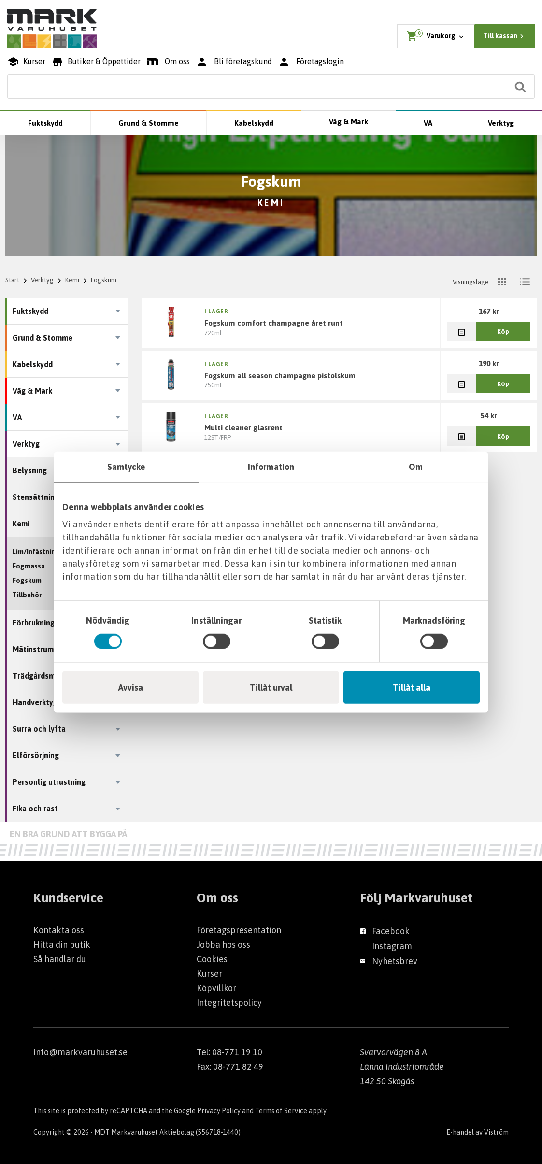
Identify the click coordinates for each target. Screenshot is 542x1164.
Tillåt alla (411, 687)
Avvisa (130, 687)
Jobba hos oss (223, 944)
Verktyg (501, 123)
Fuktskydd (45, 123)
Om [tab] (416, 467)
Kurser (209, 973)
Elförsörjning (36, 755)
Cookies (212, 959)
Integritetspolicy (229, 1002)
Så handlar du (59, 959)
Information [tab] (271, 467)
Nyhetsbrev (394, 961)
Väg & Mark (348, 121)
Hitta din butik (61, 944)
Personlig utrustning (49, 782)
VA (428, 123)
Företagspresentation (239, 930)
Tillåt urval (271, 687)
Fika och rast (35, 808)
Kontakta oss (58, 930)
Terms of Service (281, 1111)
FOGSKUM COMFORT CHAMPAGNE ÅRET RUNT (273, 322)
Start (12, 280)
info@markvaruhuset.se (80, 1052)
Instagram (392, 946)
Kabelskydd (253, 123)
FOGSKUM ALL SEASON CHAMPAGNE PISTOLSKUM (280, 375)
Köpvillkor (216, 988)
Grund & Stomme (148, 123)
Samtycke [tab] (126, 467)
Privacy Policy (219, 1111)
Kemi (72, 280)
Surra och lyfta (39, 728)
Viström (496, 1132)
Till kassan (505, 36)
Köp (503, 331)
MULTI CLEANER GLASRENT (243, 427)
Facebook (391, 931)
